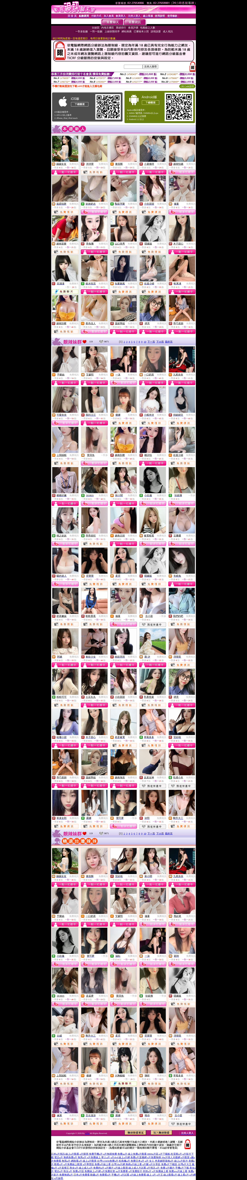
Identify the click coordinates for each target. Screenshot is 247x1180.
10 (145, 341)
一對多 (104, 455)
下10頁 (160, 341)
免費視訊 (74, 164)
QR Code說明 (187, 86)
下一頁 (151, 341)
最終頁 (169, 341)
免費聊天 (74, 283)
